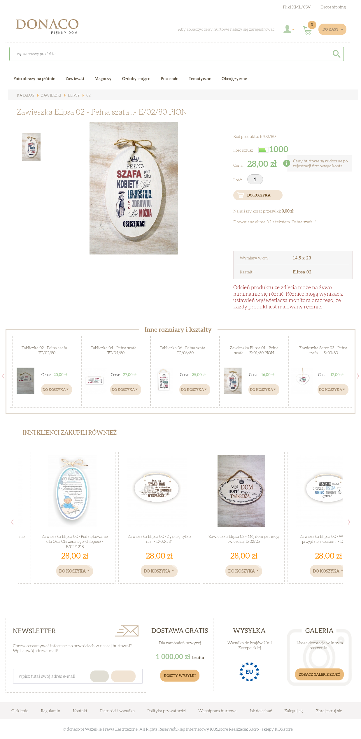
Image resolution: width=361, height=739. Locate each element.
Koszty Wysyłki (180, 675)
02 (85, 95)
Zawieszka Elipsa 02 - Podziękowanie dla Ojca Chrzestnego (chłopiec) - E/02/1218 (75, 539)
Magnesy (103, 78)
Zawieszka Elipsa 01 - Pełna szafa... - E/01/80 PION (254, 350)
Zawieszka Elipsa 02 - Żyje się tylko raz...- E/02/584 (159, 539)
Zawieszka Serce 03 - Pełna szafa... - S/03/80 (323, 350)
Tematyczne (200, 78)
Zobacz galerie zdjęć (319, 674)
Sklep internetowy (192, 728)
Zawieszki (49, 95)
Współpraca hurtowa (217, 710)
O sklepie (19, 710)
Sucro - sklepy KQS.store (271, 728)
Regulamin (50, 710)
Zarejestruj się (329, 710)
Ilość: (238, 179)
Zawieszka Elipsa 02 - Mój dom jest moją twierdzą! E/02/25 (244, 539)
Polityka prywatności (166, 710)
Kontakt (80, 710)
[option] (134, 188)
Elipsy (71, 95)
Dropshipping (333, 6)
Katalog (25, 95)
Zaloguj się (294, 710)
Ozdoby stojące (136, 78)
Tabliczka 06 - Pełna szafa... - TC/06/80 (185, 350)
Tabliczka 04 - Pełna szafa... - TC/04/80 (116, 350)
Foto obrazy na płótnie (34, 78)
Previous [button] (3, 376)
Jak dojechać (261, 710)
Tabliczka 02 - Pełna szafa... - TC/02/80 (46, 350)
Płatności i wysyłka (117, 710)
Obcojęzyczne (234, 78)
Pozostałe (169, 78)
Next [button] (358, 376)
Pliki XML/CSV (297, 6)
